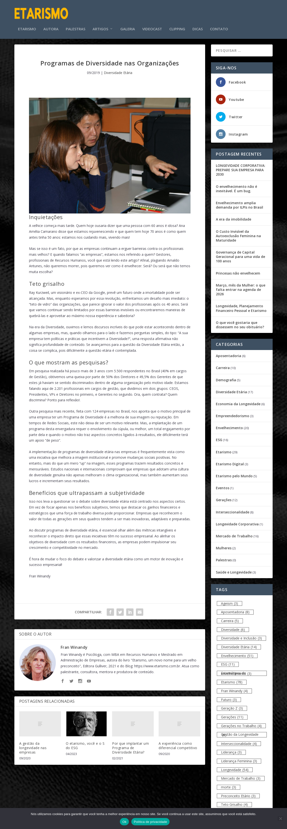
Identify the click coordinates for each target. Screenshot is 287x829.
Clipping (177, 22)
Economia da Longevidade (238, 400)
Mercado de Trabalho (234, 532)
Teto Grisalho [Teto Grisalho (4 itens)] (234, 801)
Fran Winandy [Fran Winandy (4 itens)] (234, 687)
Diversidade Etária (118, 69)
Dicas (197, 22)
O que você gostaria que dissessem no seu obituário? (240, 321)
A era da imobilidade (233, 216)
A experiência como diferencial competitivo (178, 742)
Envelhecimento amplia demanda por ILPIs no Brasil (239, 201)
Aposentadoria (228, 352)
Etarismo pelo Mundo (234, 472)
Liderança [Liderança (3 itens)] (231, 749)
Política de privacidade (150, 822)
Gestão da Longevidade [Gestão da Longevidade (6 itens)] (239, 731)
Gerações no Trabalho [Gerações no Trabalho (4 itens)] (241, 722)
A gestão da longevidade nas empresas (33, 744)
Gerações (223, 496)
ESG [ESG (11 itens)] (228, 661)
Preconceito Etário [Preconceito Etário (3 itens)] (238, 792)
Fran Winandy (74, 644)
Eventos (222, 484)
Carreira (223, 364)
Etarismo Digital (230, 460)
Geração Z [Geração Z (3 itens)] (232, 705)
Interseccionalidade (232, 508)
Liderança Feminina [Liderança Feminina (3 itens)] (239, 757)
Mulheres (223, 544)
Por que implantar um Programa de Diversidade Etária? (130, 744)
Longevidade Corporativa (237, 520)
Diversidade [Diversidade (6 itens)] (233, 626)
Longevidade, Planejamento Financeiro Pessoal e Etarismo (241, 304)
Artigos (100, 22)
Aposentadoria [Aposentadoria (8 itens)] (235, 608)
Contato (219, 22)
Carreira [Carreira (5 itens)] (230, 617)
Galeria (127, 22)
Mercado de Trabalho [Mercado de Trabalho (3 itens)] (240, 775)
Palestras (75, 22)
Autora (50, 22)
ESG (219, 436)
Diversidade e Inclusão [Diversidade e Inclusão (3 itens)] (241, 635)
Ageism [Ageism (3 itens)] (229, 600)
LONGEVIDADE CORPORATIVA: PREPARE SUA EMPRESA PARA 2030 (240, 166)
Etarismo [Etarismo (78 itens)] (231, 679)
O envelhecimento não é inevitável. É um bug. (236, 185)
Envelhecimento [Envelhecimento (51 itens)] (237, 652)
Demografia (226, 376)
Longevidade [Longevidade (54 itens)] (235, 766)
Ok (124, 822)
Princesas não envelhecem (238, 269)
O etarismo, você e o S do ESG (85, 742)
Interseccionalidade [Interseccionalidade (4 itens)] (239, 740)
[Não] (280, 818)
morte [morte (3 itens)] (228, 784)
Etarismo (27, 22)
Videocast (152, 22)
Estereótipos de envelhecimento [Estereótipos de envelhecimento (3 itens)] (236, 670)
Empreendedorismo (232, 412)
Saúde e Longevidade (234, 568)
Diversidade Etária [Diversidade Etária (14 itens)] (239, 643)
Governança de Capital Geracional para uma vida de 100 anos (240, 253)
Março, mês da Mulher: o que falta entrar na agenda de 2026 (240, 286)
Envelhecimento (229, 424)
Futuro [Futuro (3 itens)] (229, 696)
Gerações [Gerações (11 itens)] (232, 714)
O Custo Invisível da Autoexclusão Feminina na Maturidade (238, 232)
